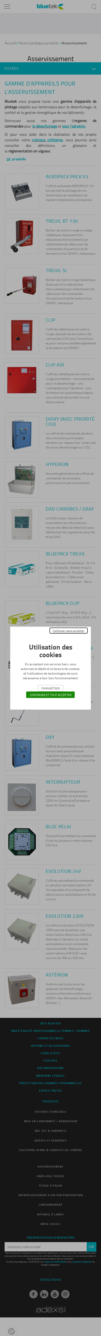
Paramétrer (50, 688)
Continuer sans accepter (68, 630)
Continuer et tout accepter (50, 695)
